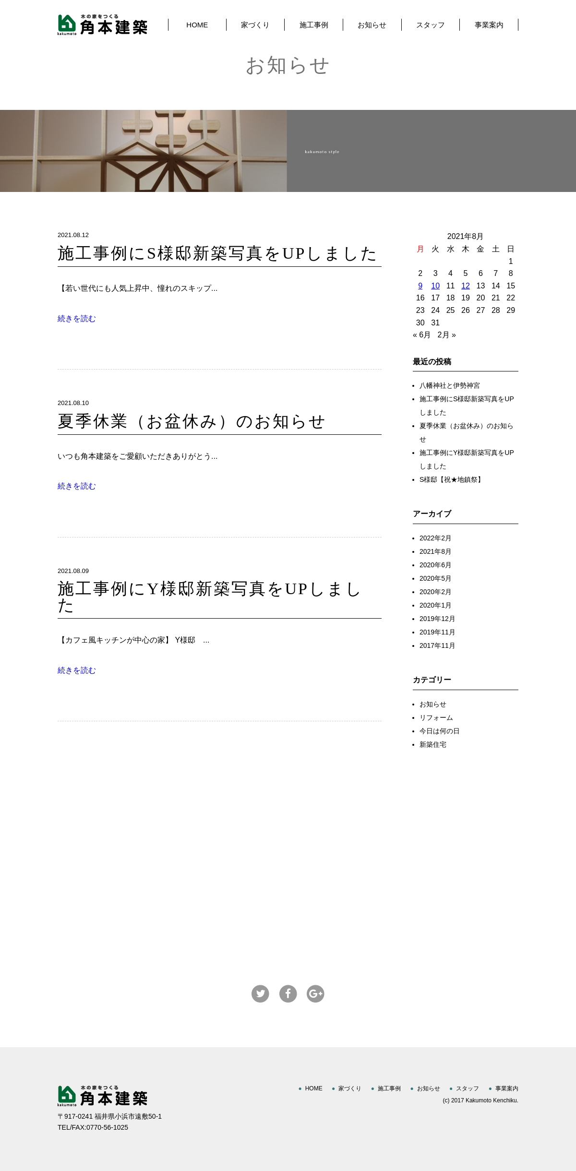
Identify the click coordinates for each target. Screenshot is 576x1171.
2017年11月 (438, 645)
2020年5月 (436, 578)
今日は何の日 (440, 731)
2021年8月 (436, 551)
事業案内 (489, 25)
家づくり (255, 25)
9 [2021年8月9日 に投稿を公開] (420, 286)
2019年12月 (438, 618)
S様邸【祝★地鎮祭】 (452, 479)
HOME (197, 25)
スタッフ (430, 25)
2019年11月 (438, 632)
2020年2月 (436, 592)
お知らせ (372, 25)
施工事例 (314, 25)
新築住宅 (433, 744)
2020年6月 (436, 565)
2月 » (447, 335)
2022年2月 (436, 538)
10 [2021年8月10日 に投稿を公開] (435, 286)
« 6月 (422, 335)
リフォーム (436, 717)
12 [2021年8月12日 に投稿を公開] (465, 286)
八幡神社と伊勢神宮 (450, 385)
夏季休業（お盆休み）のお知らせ (192, 421)
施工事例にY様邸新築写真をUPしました (210, 597)
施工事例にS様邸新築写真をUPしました (218, 253)
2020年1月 (436, 605)
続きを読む (77, 318)
